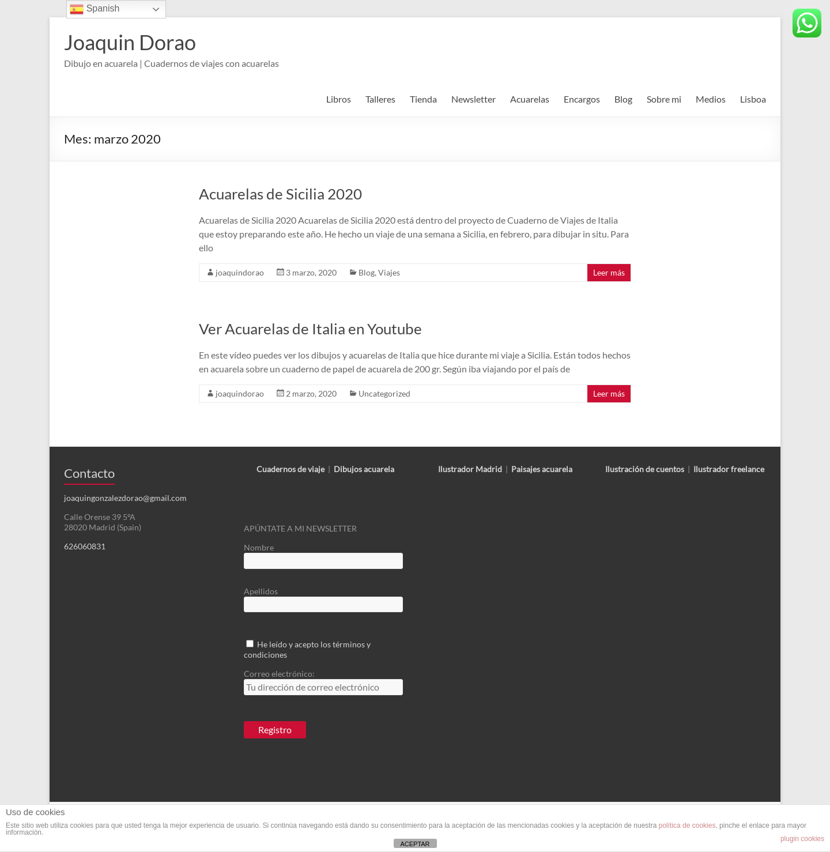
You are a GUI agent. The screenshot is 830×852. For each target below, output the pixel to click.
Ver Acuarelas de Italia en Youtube (310, 328)
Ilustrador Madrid (470, 469)
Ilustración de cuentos (644, 469)
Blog (623, 98)
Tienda (423, 98)
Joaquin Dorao (130, 42)
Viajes (389, 272)
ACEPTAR (414, 843)
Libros (338, 98)
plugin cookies (802, 839)
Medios (711, 98)
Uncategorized (384, 393)
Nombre (259, 547)
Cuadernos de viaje (290, 469)
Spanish (94, 9)
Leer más (609, 272)
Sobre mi (664, 98)
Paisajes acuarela (541, 469)
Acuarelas (529, 98)
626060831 (84, 546)
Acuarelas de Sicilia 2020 (280, 193)
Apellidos (261, 591)
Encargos (582, 98)
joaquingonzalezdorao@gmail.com (125, 498)
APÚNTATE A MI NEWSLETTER (300, 528)
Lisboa (753, 98)
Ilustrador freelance (728, 469)
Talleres (380, 98)
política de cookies (687, 825)
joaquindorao (240, 272)
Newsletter (473, 98)
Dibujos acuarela (364, 469)
